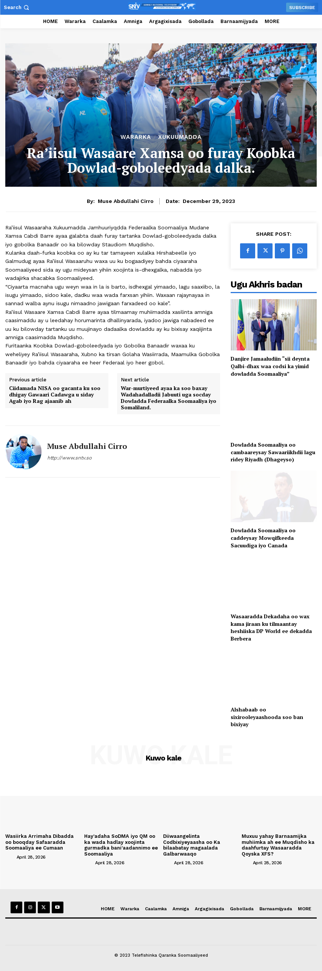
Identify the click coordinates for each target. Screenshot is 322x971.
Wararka (135, 137)
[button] (17, 7)
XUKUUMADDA (180, 137)
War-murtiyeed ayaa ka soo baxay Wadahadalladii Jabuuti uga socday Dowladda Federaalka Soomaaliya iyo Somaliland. (168, 397)
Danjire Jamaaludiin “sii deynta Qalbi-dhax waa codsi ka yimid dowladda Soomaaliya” (270, 366)
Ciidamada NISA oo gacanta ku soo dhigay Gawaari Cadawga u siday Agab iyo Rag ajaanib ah (54, 394)
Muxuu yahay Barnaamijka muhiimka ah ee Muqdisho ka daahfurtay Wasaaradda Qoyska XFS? (278, 845)
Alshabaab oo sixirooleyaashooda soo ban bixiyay (267, 717)
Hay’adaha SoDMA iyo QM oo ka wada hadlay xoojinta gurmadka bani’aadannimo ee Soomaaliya (121, 845)
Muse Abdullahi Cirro (126, 201)
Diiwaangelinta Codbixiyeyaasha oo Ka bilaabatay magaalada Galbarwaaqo (191, 845)
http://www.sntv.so (69, 458)
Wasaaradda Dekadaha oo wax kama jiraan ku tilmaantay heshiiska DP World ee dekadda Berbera (271, 627)
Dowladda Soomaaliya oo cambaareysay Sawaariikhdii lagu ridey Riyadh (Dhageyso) (273, 452)
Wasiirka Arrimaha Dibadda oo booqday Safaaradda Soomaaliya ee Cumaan (39, 842)
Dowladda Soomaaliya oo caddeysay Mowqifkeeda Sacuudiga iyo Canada (263, 537)
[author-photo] (10, 857)
